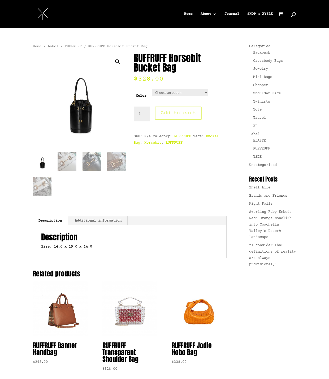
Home (188, 14)
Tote (257, 110)
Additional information (98, 221)
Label (53, 46)
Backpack (261, 53)
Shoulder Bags (267, 93)
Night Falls (260, 204)
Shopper (260, 85)
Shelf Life (259, 188)
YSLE (257, 157)
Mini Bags (262, 77)
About (206, 14)
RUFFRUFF (73, 46)
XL (255, 126)
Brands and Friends (268, 196)
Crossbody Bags (268, 61)
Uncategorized (263, 165)
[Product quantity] (142, 114)
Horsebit (152, 143)
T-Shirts (261, 102)
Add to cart (178, 113)
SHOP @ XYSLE (260, 14)
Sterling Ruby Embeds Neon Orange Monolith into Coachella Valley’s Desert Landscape (270, 224)
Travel (259, 118)
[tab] (50, 220)
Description (50, 221)
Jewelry (260, 69)
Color (141, 96)
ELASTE (259, 141)
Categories (259, 46)
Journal (231, 14)
